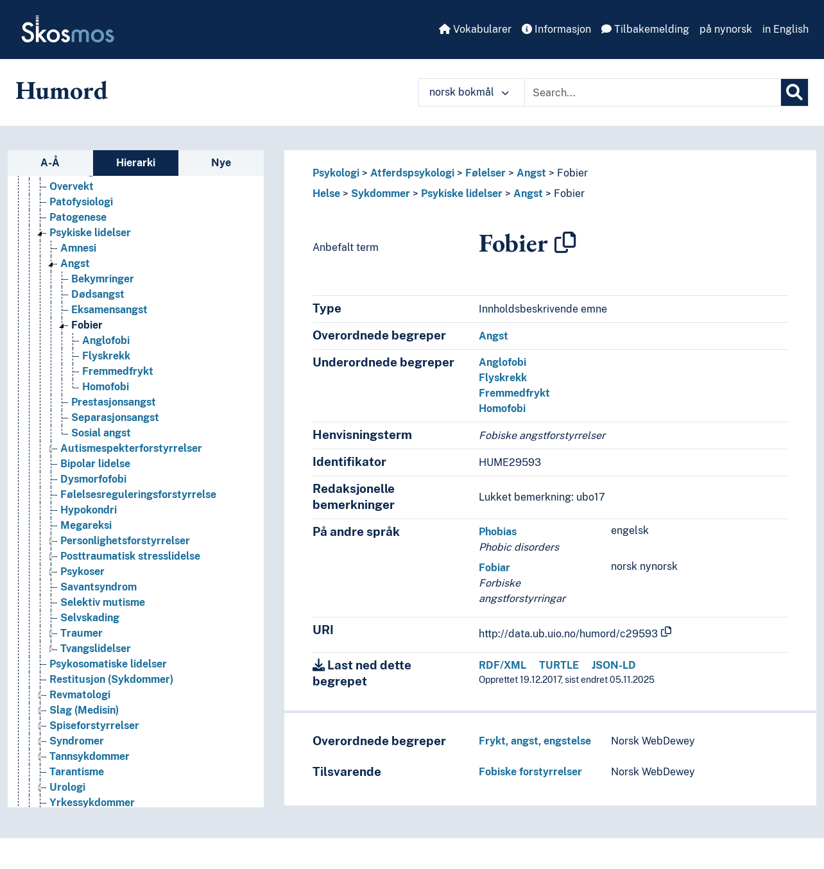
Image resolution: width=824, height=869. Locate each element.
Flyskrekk (503, 378)
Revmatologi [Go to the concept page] (79, 695)
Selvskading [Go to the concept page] (89, 618)
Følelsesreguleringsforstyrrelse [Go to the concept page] (138, 495)
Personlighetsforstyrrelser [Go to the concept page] (125, 541)
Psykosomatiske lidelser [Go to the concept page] (108, 664)
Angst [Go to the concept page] (75, 264)
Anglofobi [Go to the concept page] (106, 341)
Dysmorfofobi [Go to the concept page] (93, 480)
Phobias (498, 532)
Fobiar (494, 568)
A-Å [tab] (50, 163)
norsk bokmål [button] (469, 92)
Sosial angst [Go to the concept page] (101, 433)
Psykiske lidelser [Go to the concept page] (90, 233)
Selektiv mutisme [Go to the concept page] (102, 603)
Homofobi (502, 408)
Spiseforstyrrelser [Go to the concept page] (94, 726)
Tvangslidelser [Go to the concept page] (95, 649)
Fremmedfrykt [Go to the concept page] (117, 372)
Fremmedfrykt (514, 393)
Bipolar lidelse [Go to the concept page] (95, 464)
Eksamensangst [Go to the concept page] (109, 310)
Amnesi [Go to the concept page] (78, 249)
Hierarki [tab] (135, 163)
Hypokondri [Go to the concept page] (88, 510)
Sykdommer (380, 193)
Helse (326, 193)
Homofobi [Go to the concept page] (105, 387)
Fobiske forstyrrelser (530, 772)
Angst (531, 173)
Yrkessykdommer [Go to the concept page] (92, 803)
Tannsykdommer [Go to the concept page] (89, 757)
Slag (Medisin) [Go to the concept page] (84, 711)
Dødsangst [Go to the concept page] (97, 295)
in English (785, 29)
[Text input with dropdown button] (652, 92)
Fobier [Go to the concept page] (87, 326)
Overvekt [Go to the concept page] (71, 187)
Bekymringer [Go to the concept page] (102, 279)
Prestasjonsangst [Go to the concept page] (113, 403)
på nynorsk (726, 29)
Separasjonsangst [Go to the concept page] (115, 418)
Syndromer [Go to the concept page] (76, 742)
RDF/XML (502, 665)
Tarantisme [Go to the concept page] (76, 772)
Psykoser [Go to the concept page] (82, 572)
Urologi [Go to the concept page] (67, 788)
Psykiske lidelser (461, 193)
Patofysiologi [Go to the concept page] (81, 202)
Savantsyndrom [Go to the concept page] (98, 587)
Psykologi (336, 173)
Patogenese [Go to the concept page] (78, 218)
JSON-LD (614, 665)
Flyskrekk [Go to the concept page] (106, 356)
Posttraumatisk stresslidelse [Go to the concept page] (130, 557)
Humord (61, 90)
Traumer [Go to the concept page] (81, 634)
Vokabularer (475, 29)
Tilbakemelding (645, 29)
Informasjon (556, 29)
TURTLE (559, 665)
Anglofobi (502, 362)
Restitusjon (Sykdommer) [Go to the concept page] (111, 680)
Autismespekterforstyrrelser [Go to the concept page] (131, 449)
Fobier (572, 173)
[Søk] (794, 92)
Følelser (485, 173)
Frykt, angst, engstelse (535, 741)
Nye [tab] (221, 163)
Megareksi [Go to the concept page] (86, 526)
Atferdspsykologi (412, 173)
